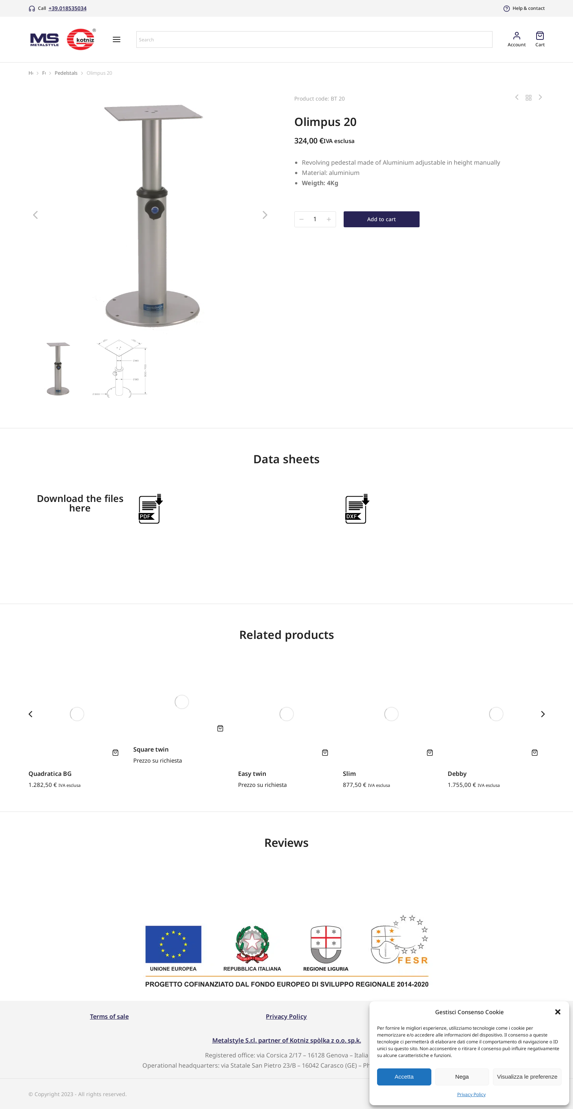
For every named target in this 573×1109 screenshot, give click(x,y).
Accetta (404, 1076)
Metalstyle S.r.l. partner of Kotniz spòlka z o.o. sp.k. (286, 1040)
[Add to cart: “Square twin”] (220, 728)
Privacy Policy (471, 1094)
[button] (558, 1012)
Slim (349, 773)
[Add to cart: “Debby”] (534, 752)
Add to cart (381, 219)
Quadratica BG (50, 773)
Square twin (151, 749)
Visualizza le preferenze (527, 1076)
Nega (462, 1076)
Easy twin (252, 773)
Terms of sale (109, 1016)
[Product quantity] (315, 219)
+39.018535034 (68, 8)
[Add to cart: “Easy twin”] (325, 752)
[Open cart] (540, 39)
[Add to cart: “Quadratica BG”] (115, 752)
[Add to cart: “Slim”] (429, 752)
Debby (457, 773)
